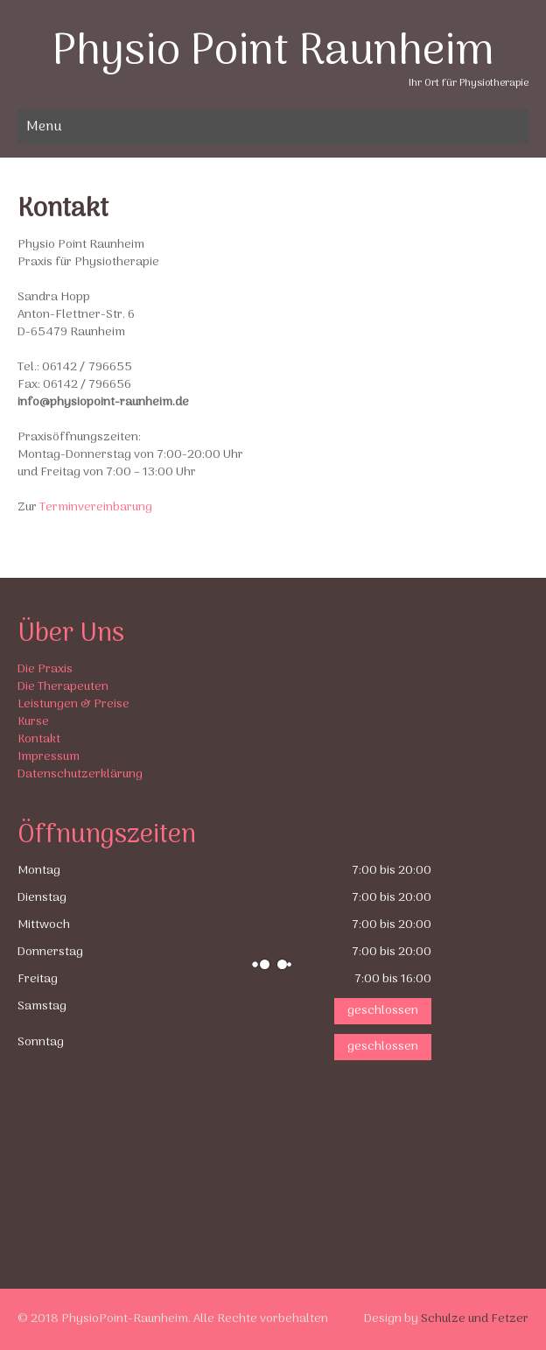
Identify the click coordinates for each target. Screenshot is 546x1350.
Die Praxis (45, 669)
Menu (44, 127)
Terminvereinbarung (95, 507)
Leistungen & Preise (74, 704)
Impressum (49, 757)
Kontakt (39, 739)
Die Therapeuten (63, 687)
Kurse (33, 722)
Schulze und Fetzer (474, 1319)
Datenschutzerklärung (80, 774)
